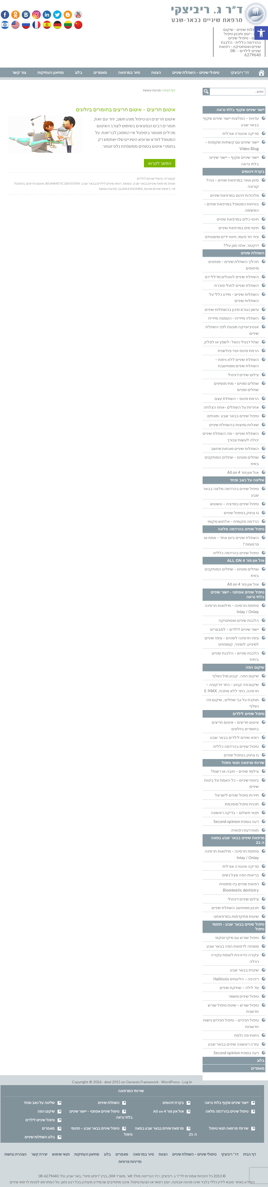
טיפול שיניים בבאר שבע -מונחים (233, 415)
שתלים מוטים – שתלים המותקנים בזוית (232, 460)
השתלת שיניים (252, 253)
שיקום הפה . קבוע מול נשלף (235, 675)
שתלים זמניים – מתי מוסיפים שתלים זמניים (236, 386)
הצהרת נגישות (15, 1154)
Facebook (5, 14)
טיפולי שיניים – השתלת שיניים (194, 1154)
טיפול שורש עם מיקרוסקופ (237, 937)
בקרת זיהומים (253, 171)
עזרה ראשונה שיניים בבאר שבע (233, 1044)
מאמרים (257, 1068)
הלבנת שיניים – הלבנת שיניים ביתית (235, 656)
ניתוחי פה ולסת (246, 1035)
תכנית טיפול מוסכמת (242, 803)
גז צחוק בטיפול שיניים (241, 512)
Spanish (46, 25)
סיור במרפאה (143, 1154)
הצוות (163, 1154)
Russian (26, 25)
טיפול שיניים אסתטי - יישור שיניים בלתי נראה (237, 594)
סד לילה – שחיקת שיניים (239, 987)
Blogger (66, 14)
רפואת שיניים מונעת (157, 189)
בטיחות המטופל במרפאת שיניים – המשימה (231, 206)
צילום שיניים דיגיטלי (243, 374)
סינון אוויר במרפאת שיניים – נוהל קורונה (232, 183)
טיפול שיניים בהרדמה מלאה (241, 529)
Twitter (56, 14)
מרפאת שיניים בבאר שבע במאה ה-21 (237, 840)
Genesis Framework (142, 1082)
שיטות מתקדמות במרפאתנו (236, 916)
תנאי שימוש (61, 1154)
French (36, 25)
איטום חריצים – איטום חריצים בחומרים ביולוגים (125, 109)
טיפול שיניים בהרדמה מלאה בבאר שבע (231, 491)
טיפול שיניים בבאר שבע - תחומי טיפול (238, 926)
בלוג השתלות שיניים (40, 1137)
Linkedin (46, 14)
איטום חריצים (35, 183)
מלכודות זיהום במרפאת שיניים (234, 195)
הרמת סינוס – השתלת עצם (237, 398)
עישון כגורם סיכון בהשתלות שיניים (232, 309)
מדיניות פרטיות (130, 1161)
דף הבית (249, 1154)
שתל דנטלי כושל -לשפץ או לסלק (231, 341)
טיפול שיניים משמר (243, 996)
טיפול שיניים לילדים (150, 178)
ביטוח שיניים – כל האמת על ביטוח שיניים (231, 783)
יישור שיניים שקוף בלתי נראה (240, 109)
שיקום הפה (254, 667)
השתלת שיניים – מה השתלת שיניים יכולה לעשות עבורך (231, 436)
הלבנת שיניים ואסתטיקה (239, 620)
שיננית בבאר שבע (244, 970)
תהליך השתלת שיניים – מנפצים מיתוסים (233, 264)
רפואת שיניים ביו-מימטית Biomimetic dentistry (239, 886)
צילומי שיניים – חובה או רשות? (235, 771)
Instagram (35, 14)
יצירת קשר (39, 1154)
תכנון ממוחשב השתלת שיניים (235, 907)
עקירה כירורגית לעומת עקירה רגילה (235, 957)
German (56, 25)
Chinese (77, 25)
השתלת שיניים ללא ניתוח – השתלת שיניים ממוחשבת (237, 362)
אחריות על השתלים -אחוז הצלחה (231, 407)
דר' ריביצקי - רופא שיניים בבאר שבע (219, 14)
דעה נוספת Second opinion (236, 821)
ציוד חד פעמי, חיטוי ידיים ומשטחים (232, 236)
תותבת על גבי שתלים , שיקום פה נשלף (232, 702)
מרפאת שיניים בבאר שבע (150, 183)
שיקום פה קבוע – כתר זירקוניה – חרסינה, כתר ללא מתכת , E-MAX (231, 687)
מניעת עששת (108, 189)
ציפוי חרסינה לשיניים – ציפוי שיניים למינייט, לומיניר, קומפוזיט (232, 640)
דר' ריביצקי (229, 1154)
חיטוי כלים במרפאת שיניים (238, 219)
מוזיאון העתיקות (86, 1154)
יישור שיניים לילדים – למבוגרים (234, 629)
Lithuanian (67, 25)
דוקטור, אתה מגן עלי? (241, 245)
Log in (187, 1082)
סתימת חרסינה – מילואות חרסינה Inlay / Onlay (232, 608)
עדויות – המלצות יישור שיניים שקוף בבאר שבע (231, 121)
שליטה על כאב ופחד (247, 480)
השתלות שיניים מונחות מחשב (235, 448)
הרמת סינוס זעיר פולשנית (238, 350)
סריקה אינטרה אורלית (240, 133)
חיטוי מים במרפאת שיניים (239, 227)
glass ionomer (130, 189)
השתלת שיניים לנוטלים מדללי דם (232, 276)
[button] (261, 33)
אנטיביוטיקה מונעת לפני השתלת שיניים (232, 329)
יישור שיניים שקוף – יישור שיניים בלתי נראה (234, 160)
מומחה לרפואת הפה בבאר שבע (232, 946)
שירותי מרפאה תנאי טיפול (243, 762)
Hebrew (5, 25)
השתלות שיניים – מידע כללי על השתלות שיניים (234, 297)
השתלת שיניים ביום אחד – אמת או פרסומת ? (231, 540)
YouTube (76, 14)
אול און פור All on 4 (243, 472)
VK (25, 14)
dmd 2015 (112, 1082)
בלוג (260, 1060)
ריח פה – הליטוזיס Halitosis (236, 978)
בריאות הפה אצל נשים (240, 874)
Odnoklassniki (15, 14)
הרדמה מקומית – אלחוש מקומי (233, 521)
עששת (127, 183)
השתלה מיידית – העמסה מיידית (233, 318)
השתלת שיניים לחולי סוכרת (236, 285)
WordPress (170, 1082)
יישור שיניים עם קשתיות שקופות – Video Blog (232, 145)
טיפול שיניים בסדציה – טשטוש (234, 503)
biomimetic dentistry (62, 183)
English (16, 25)
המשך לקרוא (159, 163)
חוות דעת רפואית (245, 830)
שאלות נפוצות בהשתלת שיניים (234, 424)
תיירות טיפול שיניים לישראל (237, 795)
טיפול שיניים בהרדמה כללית (236, 552)
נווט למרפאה (11, 64)
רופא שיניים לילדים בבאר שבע (102, 183)
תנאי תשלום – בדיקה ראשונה (235, 812)
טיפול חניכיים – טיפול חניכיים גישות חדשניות (231, 1023)
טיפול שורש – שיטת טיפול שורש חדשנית (233, 1008)
